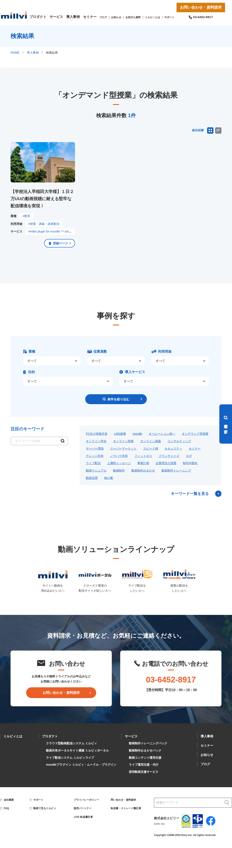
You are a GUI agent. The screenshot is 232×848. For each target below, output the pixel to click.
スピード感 (150, 448)
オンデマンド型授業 (195, 433)
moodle (137, 433)
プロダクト (38, 17)
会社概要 (9, 799)
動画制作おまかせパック (145, 750)
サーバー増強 (95, 448)
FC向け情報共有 (97, 433)
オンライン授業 (123, 441)
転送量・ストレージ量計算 (126, 808)
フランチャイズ (169, 456)
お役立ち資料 (133, 17)
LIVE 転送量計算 (83, 816)
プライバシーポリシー (86, 799)
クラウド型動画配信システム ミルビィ (71, 743)
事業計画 (143, 463)
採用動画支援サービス (143, 771)
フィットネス (143, 456)
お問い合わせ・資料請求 (201, 7)
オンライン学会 (96, 441)
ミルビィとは (152, 17)
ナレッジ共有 (95, 456)
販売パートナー (83, 808)
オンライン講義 (150, 441)
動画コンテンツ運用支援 (145, 757)
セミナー (90, 17)
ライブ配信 (93, 463)
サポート (169, 17)
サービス (56, 17)
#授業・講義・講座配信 (43, 224)
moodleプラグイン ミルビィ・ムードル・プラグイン (81, 764)
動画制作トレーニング (176, 470)
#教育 (26, 216)
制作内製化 (190, 463)
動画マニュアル (96, 470)
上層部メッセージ (119, 463)
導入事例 (73, 17)
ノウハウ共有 (119, 456)
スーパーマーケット (123, 448)
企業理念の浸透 (166, 463)
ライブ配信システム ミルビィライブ (70, 757)
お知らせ (116, 17)
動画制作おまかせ (143, 470)
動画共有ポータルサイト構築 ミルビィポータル (77, 750)
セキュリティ (173, 448)
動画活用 (92, 478)
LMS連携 (120, 433)
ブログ (103, 17)
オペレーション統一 (162, 433)
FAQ (6, 808)
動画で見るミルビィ (44, 808)
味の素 (108, 478)
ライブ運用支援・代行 (143, 764)
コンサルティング (179, 441)
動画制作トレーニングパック (148, 743)
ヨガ (189, 456)
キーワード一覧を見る (190, 494)
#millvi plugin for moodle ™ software (52, 231)
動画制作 (119, 470)
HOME (15, 52)
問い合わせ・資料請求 (123, 799)
